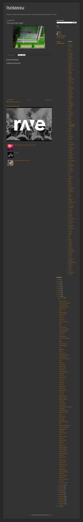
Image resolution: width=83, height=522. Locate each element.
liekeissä (71, 136)
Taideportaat (61, 349)
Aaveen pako (62, 468)
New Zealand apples (63, 410)
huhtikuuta (61, 498)
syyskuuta (61, 489)
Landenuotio (61, 431)
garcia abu (71, 69)
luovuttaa (71, 147)
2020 (59, 290)
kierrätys (71, 113)
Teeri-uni (61, 351)
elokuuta (61, 490)
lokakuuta (61, 487)
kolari (70, 117)
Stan (60, 325)
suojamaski (71, 228)
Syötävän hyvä (62, 466)
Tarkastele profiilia (60, 37)
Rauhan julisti (62, 319)
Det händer (61, 384)
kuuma (70, 129)
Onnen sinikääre (62, 327)
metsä (70, 159)
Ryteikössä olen (62, 395)
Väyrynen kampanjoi (63, 471)
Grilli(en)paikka (62, 445)
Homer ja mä (62, 364)
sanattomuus (72, 218)
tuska (70, 252)
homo (70, 85)
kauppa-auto (71, 105)
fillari (70, 61)
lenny (70, 134)
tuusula (70, 254)
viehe (70, 268)
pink (70, 186)
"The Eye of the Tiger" (63, 427)
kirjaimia (71, 114)
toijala (70, 246)
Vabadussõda (62, 419)
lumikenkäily (71, 144)
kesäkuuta (61, 494)
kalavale (71, 101)
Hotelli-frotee (61, 442)
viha (70, 270)
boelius (70, 56)
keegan (70, 106)
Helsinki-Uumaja (62, 440)
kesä (70, 111)
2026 (59, 279)
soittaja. (70, 226)
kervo (70, 109)
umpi (70, 257)
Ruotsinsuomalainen (63, 447)
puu (70, 197)
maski (70, 155)
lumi (70, 141)
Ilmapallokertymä (62, 429)
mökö (70, 167)
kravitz (70, 122)
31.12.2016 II (62, 379)
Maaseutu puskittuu (63, 312)
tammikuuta (61, 503)
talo (70, 236)
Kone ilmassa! (62, 332)
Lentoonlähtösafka (63, 432)
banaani (71, 54)
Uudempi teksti (10, 99)
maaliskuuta (62, 500)
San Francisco (62, 477)
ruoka (70, 212)
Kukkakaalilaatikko (63, 345)
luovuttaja (71, 149)
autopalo (71, 53)
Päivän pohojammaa (63, 453)
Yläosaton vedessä (63, 475)
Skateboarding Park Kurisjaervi (65, 406)
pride (70, 194)
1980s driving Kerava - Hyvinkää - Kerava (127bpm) (25, 145)
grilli (70, 74)
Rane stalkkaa (62, 353)
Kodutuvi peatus (62, 457)
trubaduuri (71, 249)
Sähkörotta (61, 455)
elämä (70, 59)
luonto (70, 146)
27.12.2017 (61, 317)
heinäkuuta (61, 492)
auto (70, 51)
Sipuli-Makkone (62, 405)
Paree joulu (61, 375)
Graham (60, 414)
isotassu (60, 34)
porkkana (71, 191)
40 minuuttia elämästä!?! (64, 338)
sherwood (71, 225)
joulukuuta (61, 297)
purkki (70, 196)
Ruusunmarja (62, 388)
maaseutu (71, 154)
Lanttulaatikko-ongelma (64, 306)
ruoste (70, 213)
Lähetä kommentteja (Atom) (15, 101)
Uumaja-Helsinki (62, 436)
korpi (70, 121)
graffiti (70, 72)
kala (70, 100)
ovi (69, 175)
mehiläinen (71, 157)
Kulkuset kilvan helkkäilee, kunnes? (21, 160)
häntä (70, 90)
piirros (70, 184)
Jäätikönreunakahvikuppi (64, 425)
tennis (70, 243)
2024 (59, 283)
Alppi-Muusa (61, 382)
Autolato (61, 342)
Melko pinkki (61, 473)
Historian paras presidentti (64, 303)
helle (70, 80)
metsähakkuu (72, 160)
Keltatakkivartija (62, 366)
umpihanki (71, 259)
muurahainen (72, 165)
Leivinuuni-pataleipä (63, 482)
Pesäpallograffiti (62, 336)
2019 (59, 292)
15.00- (60, 458)
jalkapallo (71, 96)
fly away (71, 66)
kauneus (71, 103)
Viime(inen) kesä (62, 377)
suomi (70, 230)
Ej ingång (61, 438)
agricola (70, 45)
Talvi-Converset (62, 416)
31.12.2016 (61, 381)
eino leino (71, 58)
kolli (70, 119)
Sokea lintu (61, 393)
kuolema (71, 128)
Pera (60, 347)
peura (70, 183)
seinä (70, 223)
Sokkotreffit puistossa (63, 371)
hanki (70, 75)
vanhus (70, 265)
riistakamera (71, 202)
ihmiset (70, 92)
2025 (59, 281)
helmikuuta (61, 502)
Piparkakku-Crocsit (63, 464)
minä (70, 162)
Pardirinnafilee (62, 386)
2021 (59, 288)
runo (70, 209)
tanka (70, 239)
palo (70, 180)
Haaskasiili (16, 152)
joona (70, 98)
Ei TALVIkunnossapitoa (64, 329)
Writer (60, 434)
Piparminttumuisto (63, 356)
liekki (70, 138)
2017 (59, 296)
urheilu (70, 260)
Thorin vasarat (62, 368)
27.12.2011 (61, 392)
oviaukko (71, 176)
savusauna (71, 222)
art (69, 48)
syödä (70, 233)
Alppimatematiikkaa (63, 305)
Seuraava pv (61, 418)
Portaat (60, 444)
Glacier (60, 310)
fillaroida (71, 63)
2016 (59, 506)
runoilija (70, 210)
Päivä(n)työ (61, 401)
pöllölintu (71, 199)
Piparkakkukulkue (63, 469)
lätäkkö (70, 152)
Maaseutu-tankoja (63, 397)
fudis (70, 67)
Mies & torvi (61, 481)
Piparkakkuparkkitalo (63, 421)
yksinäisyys (71, 272)
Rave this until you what (12, 106)
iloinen (70, 95)
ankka (70, 46)
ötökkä (70, 273)
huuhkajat (71, 88)
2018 (59, 294)
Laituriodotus (62, 373)
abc (70, 43)
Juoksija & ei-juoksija (63, 479)
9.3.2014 (61, 316)
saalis (70, 215)
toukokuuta (61, 496)
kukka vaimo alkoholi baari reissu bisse (72, 125)
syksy (70, 231)
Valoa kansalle (62, 462)
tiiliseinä (71, 244)
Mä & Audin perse (63, 460)
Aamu (60, 340)
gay (70, 71)
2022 (59, 287)
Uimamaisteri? (62, 369)
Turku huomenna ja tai (64, 321)
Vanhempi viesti (48, 99)
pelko (70, 181)
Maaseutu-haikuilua (63, 399)
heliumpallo (71, 79)
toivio (70, 247)
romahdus (71, 205)
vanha (70, 264)
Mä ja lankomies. (62, 314)
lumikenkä (71, 142)
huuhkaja (71, 87)
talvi (70, 238)
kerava (70, 108)
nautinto (71, 168)
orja (70, 173)
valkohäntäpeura (72, 262)
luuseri (70, 150)
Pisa (60, 423)
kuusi (70, 131)
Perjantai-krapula (62, 301)
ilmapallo (71, 93)
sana (70, 217)
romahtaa (71, 207)
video (70, 267)
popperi (70, 189)
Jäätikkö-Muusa (62, 308)
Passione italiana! (63, 449)
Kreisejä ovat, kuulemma (64, 358)
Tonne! (60, 323)
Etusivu (28, 99)
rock (70, 204)
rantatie (70, 201)
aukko (70, 50)
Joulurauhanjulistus (63, 330)
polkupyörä (71, 188)
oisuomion (71, 170)
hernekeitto (71, 82)
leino (70, 133)
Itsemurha (61, 334)
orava (70, 171)
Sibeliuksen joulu (62, 390)
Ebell (60, 360)
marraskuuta (62, 485)
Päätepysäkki (62, 408)
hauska (70, 77)
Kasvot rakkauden (63, 343)
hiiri (70, 84)
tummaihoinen (72, 251)
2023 (59, 285)
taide (70, 234)
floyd (70, 64)
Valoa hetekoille (62, 403)
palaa (70, 178)
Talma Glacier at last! (63, 412)
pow (70, 192)
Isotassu (15, 7)
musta (70, 163)
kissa (70, 116)
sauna (70, 220)
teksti (70, 241)
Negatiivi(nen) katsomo (64, 355)
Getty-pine (61, 362)
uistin (70, 255)
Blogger (50, 515)
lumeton (71, 139)
